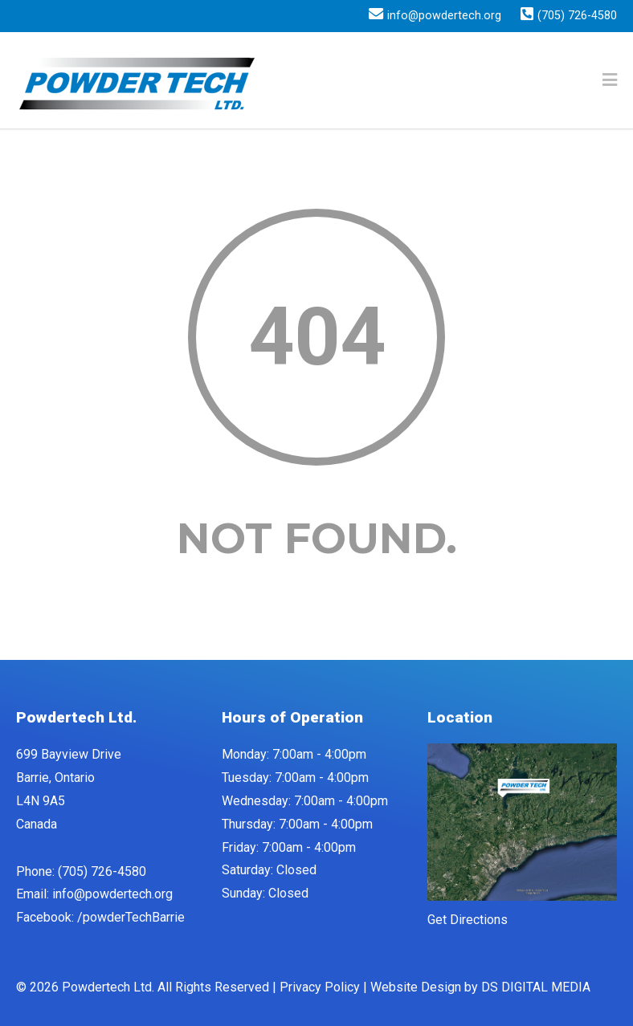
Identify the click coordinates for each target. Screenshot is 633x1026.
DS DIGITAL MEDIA (535, 987)
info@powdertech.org (444, 16)
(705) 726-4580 (577, 16)
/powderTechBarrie (131, 917)
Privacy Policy (320, 987)
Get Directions (467, 919)
